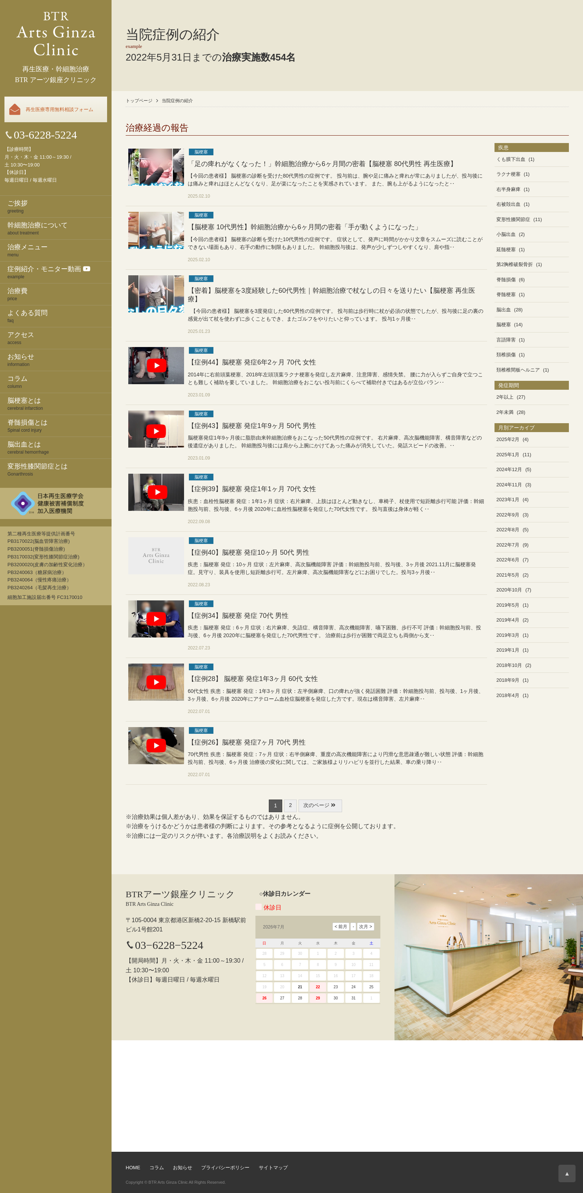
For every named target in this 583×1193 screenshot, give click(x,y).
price (59, 293)
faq (59, 315)
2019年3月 (507, 635)
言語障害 (506, 340)
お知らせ (182, 1167)
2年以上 (504, 397)
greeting (59, 206)
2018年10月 (509, 665)
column (59, 381)
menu (59, 250)
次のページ (320, 805)
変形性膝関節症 (513, 219)
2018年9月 (507, 680)
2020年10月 (509, 590)
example (59, 272)
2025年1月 (507, 454)
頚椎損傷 (506, 354)
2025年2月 (507, 439)
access (59, 337)
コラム (156, 1167)
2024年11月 (509, 484)
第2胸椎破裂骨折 (514, 264)
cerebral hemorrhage (59, 447)
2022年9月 (507, 515)
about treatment (59, 228)
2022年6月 (507, 560)
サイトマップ (273, 1167)
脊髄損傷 (506, 279)
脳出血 (503, 309)
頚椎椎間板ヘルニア (518, 370)
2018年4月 (507, 695)
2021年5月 (507, 575)
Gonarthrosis (59, 469)
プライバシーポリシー (225, 1167)
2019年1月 (507, 650)
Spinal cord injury (59, 425)
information (59, 359)
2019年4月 (507, 620)
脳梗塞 (201, 152)
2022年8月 (507, 529)
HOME (133, 1167)
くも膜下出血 (510, 159)
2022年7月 (507, 545)
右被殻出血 (508, 204)
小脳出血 (506, 234)
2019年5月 (507, 605)
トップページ (139, 100)
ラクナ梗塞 (508, 174)
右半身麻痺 (508, 189)
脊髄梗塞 (506, 294)
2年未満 (504, 412)
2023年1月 (507, 499)
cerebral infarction (59, 403)
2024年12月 (509, 469)
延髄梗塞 (506, 249)
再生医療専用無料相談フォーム (59, 109)
